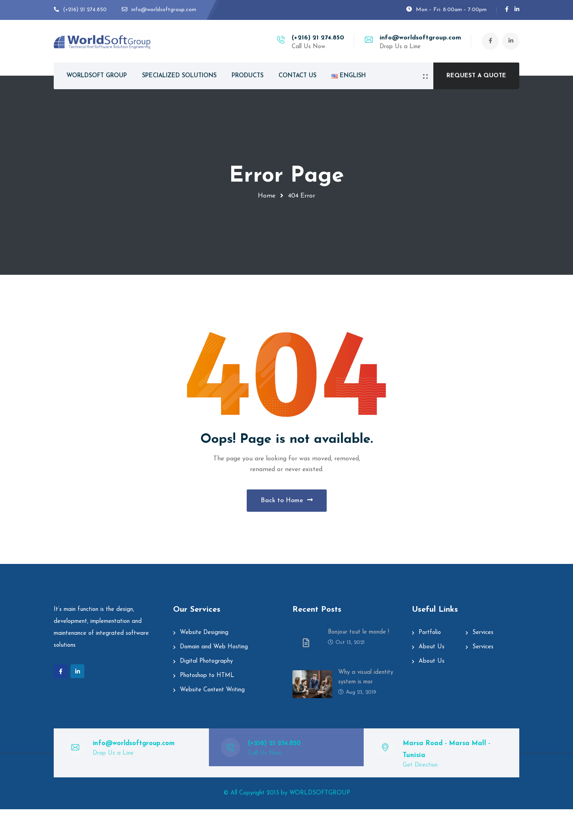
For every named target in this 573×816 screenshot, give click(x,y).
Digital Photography (206, 668)
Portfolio (430, 639)
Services (482, 639)
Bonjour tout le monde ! (358, 639)
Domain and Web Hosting (214, 654)
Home (266, 196)
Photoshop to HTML (207, 682)
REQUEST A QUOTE (476, 76)
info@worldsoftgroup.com (418, 38)
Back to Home (287, 503)
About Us (431, 654)
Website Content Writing (212, 697)
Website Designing (204, 639)
